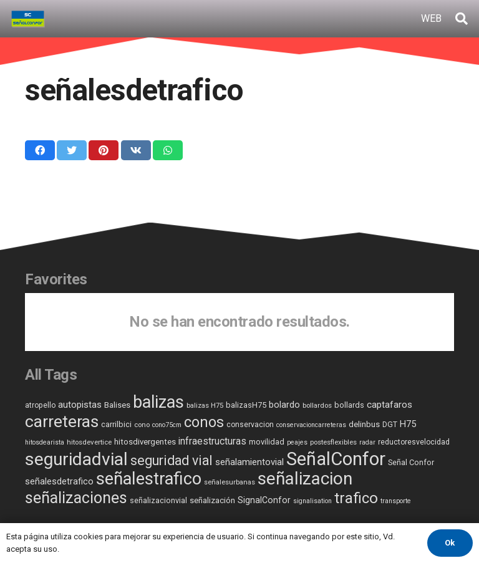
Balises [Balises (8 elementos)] (117, 405)
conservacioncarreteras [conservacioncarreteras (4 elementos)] (311, 425)
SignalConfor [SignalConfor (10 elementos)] (264, 500)
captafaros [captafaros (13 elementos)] (389, 404)
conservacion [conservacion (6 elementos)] (250, 424)
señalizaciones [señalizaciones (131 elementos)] (76, 498)
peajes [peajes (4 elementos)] (297, 442)
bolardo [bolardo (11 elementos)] (284, 405)
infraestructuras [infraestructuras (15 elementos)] (212, 441)
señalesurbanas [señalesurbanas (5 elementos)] (229, 482)
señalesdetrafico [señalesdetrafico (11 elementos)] (59, 481)
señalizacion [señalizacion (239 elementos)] (305, 478)
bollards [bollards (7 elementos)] (349, 405)
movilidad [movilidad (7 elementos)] (266, 441)
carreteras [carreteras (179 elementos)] (62, 421)
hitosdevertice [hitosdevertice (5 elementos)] (89, 442)
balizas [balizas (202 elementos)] (158, 402)
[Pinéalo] (104, 150)
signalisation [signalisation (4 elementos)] (312, 501)
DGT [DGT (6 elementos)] (389, 424)
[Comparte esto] (40, 150)
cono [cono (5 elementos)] (142, 424)
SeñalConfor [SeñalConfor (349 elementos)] (335, 458)
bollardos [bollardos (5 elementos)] (317, 405)
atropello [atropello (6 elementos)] (40, 405)
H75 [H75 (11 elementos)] (408, 424)
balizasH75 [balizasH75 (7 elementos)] (246, 405)
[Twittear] (72, 150)
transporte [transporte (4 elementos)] (395, 501)
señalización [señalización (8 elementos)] (212, 500)
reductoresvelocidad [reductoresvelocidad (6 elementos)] (414, 442)
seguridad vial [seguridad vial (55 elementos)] (171, 460)
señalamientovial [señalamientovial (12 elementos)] (249, 462)
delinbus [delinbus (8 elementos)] (364, 424)
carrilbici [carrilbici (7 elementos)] (116, 424)
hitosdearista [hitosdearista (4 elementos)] (44, 442)
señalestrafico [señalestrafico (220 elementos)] (148, 479)
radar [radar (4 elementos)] (367, 442)
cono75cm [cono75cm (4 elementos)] (166, 425)
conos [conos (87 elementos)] (204, 422)
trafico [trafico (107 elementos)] (356, 498)
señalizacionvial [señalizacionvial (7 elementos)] (158, 500)
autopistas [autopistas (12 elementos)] (80, 404)
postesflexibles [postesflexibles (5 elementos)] (333, 442)
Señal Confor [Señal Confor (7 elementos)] (411, 462)
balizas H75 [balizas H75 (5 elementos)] (204, 405)
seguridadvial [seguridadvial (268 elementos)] (76, 459)
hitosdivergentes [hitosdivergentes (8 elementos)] (145, 441)
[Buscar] (461, 19)
